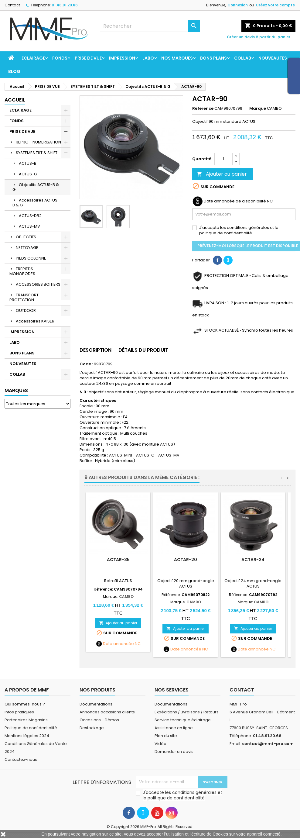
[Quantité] (223, 159)
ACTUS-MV (29, 226)
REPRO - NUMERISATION (38, 142)
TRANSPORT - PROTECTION (25, 297)
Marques (16, 390)
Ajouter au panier (222, 174)
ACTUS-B (27, 163)
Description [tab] (95, 350)
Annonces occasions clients (107, 712)
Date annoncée (118, 644)
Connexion (237, 5)
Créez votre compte (275, 5)
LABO (148, 58)
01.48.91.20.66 (65, 5)
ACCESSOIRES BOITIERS (38, 284)
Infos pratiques (19, 712)
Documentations (96, 704)
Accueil (15, 99)
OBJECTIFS (26, 237)
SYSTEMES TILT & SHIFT (36, 153)
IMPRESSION (122, 58)
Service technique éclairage (183, 720)
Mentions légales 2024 (27, 736)
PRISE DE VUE (88, 58)
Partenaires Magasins (26, 720)
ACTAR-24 (252, 560)
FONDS (59, 58)
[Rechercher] (150, 26)
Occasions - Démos (99, 720)
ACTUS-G (28, 174)
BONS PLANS (213, 58)
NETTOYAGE (27, 247)
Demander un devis (174, 751)
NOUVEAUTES (272, 58)
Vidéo (160, 744)
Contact (12, 5)
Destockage (92, 728)
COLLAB (242, 58)
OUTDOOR (26, 310)
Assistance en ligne (174, 728)
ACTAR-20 (185, 560)
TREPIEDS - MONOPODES (22, 271)
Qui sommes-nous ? (25, 704)
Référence (202, 108)
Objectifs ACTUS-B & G (35, 187)
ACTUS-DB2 (30, 216)
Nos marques (177, 58)
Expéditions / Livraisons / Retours (187, 712)
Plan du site (166, 736)
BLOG (14, 71)
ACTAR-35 (118, 560)
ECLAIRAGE (33, 58)
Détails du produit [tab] (143, 350)
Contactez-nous (21, 759)
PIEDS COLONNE (31, 258)
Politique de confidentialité (31, 728)
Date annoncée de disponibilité (235, 201)
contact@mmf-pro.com (268, 744)
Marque (257, 108)
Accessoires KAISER (35, 321)
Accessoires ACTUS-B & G (36, 202)
